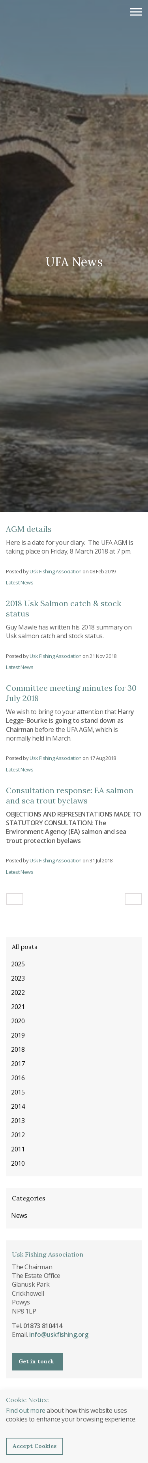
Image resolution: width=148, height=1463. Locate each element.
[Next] (133, 899)
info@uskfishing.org (58, 1334)
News (19, 1215)
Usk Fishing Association (45, 16)
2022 (17, 992)
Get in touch (36, 1361)
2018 (17, 1049)
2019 (17, 1035)
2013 (17, 1120)
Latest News (20, 582)
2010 (17, 1163)
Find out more (25, 1410)
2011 (17, 1149)
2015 (17, 1092)
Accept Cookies (34, 1446)
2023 (17, 978)
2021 (17, 1006)
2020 (17, 1021)
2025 (17, 964)
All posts (24, 947)
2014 (17, 1106)
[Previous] (14, 899)
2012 (17, 1134)
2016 (17, 1078)
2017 (17, 1063)
